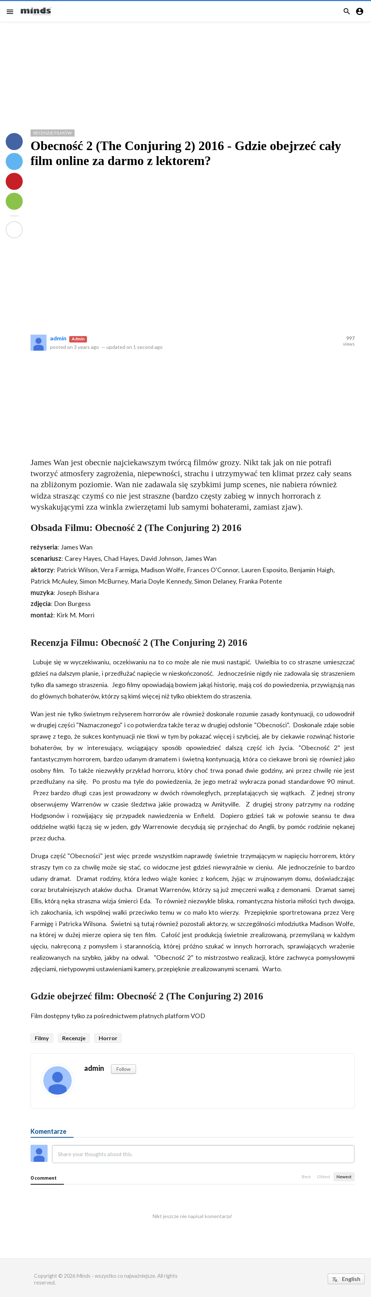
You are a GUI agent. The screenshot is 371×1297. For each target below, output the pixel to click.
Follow (123, 1069)
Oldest (323, 1176)
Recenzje (74, 1038)
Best (306, 1176)
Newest (344, 1176)
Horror (108, 1038)
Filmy (42, 1038)
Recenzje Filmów (52, 132)
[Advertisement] (185, 72)
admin (58, 338)
